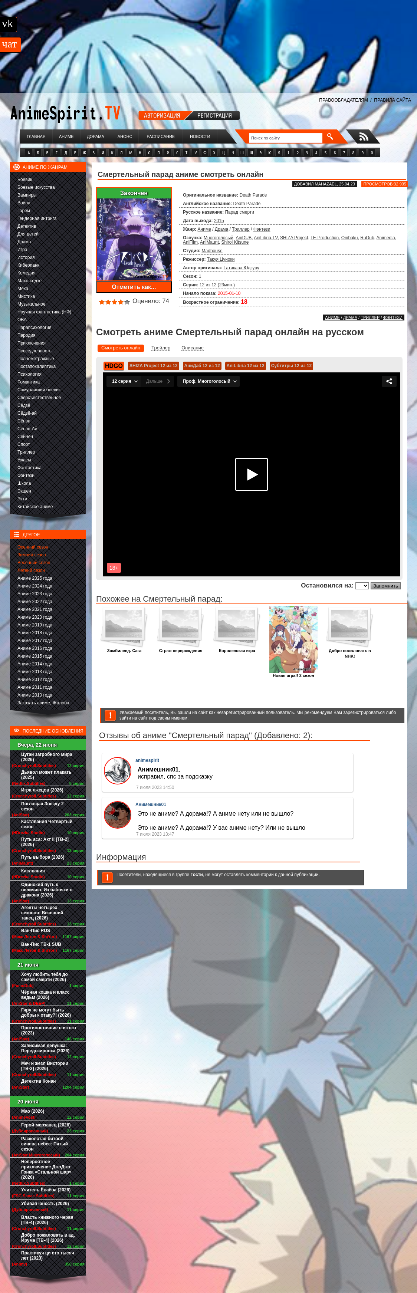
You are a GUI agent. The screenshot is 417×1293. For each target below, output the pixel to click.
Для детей (28, 234)
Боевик (24, 179)
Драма (24, 241)
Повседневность (34, 350)
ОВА (22, 319)
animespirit (147, 760)
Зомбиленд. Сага (124, 648)
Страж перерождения (181, 648)
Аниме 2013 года (34, 671)
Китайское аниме (35, 506)
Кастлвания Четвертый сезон (46, 824)
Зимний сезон (31, 554)
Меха (22, 288)
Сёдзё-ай (27, 413)
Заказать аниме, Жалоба (43, 702)
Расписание (161, 136)
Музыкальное (31, 304)
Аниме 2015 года (34, 656)
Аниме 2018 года (34, 632)
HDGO (114, 366)
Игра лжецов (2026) (42, 790)
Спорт (23, 444)
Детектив (26, 226)
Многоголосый (218, 237)
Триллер (26, 452)
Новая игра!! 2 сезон (293, 673)
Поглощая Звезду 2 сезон (42, 806)
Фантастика (29, 467)
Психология (29, 374)
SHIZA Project (294, 237)
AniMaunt (209, 242)
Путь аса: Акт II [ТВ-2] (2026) (45, 842)
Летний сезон (31, 570)
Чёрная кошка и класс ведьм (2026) (45, 995)
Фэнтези (26, 475)
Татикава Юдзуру (241, 267)
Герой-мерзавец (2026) (45, 1125)
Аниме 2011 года (34, 687)
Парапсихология (34, 327)
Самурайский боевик (38, 389)
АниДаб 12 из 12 (202, 365)
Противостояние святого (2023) (48, 1030)
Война (23, 202)
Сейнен (25, 436)
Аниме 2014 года (34, 664)
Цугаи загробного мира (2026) (46, 757)
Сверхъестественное (39, 397)
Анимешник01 (150, 804)
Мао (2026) (32, 1111)
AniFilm (190, 242)
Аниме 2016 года (34, 648)
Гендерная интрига (36, 218)
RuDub (367, 237)
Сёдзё (23, 405)
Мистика (26, 296)
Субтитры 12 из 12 (291, 365)
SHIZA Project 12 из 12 (153, 365)
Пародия (26, 335)
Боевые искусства (36, 187)
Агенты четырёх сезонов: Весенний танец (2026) (42, 913)
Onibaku (349, 237)
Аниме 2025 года (34, 578)
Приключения (31, 343)
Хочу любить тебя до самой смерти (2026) (44, 977)
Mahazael (326, 184)
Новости (200, 136)
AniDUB (244, 237)
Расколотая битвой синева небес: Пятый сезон (44, 1144)
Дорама (95, 136)
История (26, 257)
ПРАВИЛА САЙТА (392, 100)
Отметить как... (134, 287)
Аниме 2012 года (34, 679)
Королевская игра (237, 648)
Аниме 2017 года (34, 640)
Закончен (134, 193)
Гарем (23, 210)
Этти (22, 498)
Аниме (66, 136)
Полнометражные (35, 358)
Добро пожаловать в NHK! (350, 651)
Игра (22, 249)
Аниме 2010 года (34, 695)
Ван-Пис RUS (35, 930)
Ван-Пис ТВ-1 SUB (41, 944)
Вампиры (26, 195)
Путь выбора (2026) (42, 857)
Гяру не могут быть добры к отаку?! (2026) (46, 1012)
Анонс (125, 136)
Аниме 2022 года (34, 601)
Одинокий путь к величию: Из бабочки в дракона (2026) (46, 890)
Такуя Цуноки (221, 259)
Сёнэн (23, 421)
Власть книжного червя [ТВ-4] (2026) (47, 1220)
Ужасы (24, 460)
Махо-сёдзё (29, 280)
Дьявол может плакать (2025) (46, 775)
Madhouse (212, 250)
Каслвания (33, 870)
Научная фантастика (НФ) (44, 312)
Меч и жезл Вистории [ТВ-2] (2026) (44, 1066)
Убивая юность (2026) (45, 1203)
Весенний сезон (33, 562)
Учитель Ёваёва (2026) (45, 1189)
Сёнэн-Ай (27, 428)
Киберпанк (28, 265)
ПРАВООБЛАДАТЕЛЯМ (343, 100)
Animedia (386, 237)
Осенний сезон (32, 547)
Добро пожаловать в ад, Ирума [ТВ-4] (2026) (48, 1238)
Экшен (24, 491)
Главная (36, 136)
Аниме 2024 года (34, 586)
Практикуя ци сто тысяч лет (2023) (47, 1255)
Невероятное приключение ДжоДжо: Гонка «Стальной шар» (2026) (46, 1169)
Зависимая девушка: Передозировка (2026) (45, 1048)
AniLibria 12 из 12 (246, 365)
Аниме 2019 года (34, 625)
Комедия (26, 273)
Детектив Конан (38, 1081)
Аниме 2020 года (34, 617)
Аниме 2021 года (34, 609)
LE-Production (325, 237)
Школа (24, 483)
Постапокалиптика (36, 366)
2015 (219, 220)
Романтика (28, 382)
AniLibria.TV (266, 237)
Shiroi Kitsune (235, 242)
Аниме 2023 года (34, 593)
